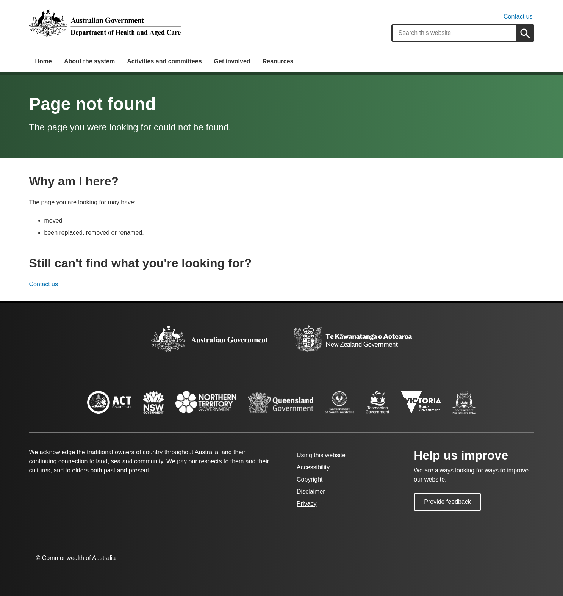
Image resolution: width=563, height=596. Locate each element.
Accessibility (313, 467)
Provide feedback (447, 502)
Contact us (518, 16)
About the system (89, 61)
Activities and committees (164, 61)
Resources (278, 61)
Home (43, 61)
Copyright (309, 479)
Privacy (306, 503)
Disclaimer (311, 491)
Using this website (321, 455)
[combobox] (454, 33)
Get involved (232, 61)
